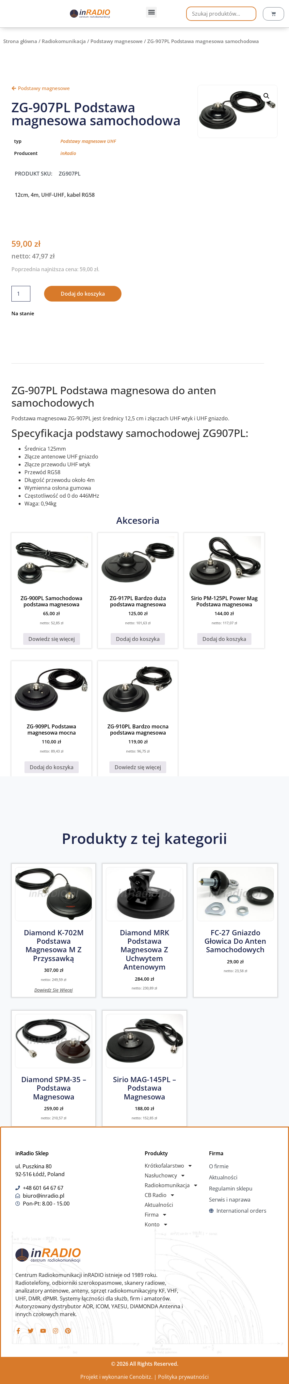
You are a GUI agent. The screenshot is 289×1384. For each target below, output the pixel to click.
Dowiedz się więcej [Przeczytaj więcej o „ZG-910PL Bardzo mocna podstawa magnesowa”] (138, 767)
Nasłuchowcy (165, 1175)
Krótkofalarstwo (169, 1165)
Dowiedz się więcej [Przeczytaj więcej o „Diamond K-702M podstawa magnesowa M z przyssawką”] (53, 989)
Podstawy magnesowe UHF (88, 141)
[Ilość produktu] (20, 294)
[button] (151, 12)
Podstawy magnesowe (116, 41)
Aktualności (159, 1205)
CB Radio (160, 1195)
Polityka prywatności (183, 1376)
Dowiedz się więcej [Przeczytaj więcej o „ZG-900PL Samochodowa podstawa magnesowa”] (51, 639)
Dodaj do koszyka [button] (138, 639)
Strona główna (20, 41)
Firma (156, 1214)
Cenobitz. (141, 1376)
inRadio (68, 153)
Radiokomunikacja (64, 41)
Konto (156, 1224)
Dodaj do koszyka (83, 293)
